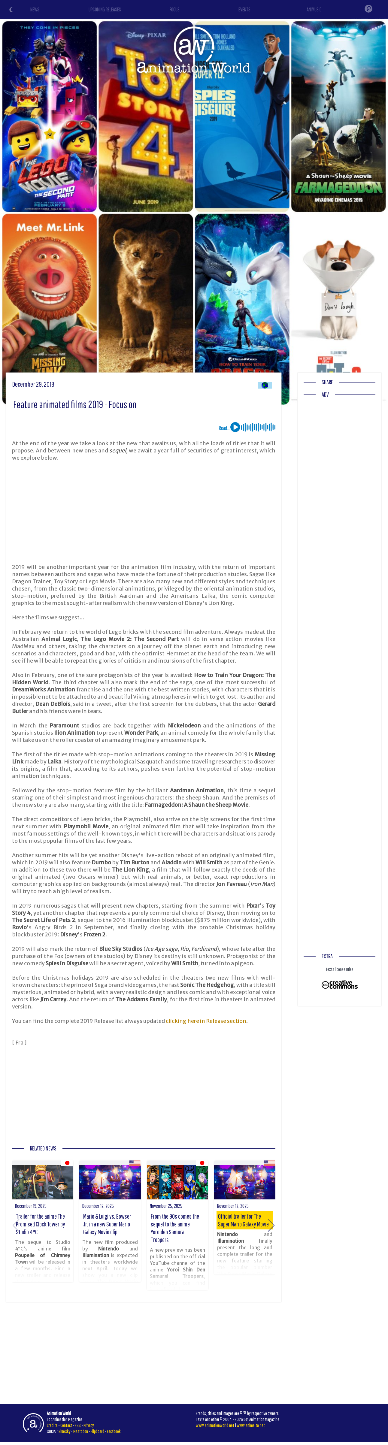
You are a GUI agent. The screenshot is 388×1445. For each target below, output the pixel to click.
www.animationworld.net (215, 1425)
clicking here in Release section (206, 1020)
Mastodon (80, 1431)
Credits (52, 1425)
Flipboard (97, 1431)
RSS (78, 1425)
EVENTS (244, 9)
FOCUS (175, 9)
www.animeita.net (251, 1425)
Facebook (114, 1431)
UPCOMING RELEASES (105, 9)
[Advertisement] (144, 512)
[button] (271, 1225)
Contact (66, 1425)
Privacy (88, 1425)
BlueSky (65, 1431)
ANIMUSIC (314, 9)
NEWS (34, 9)
